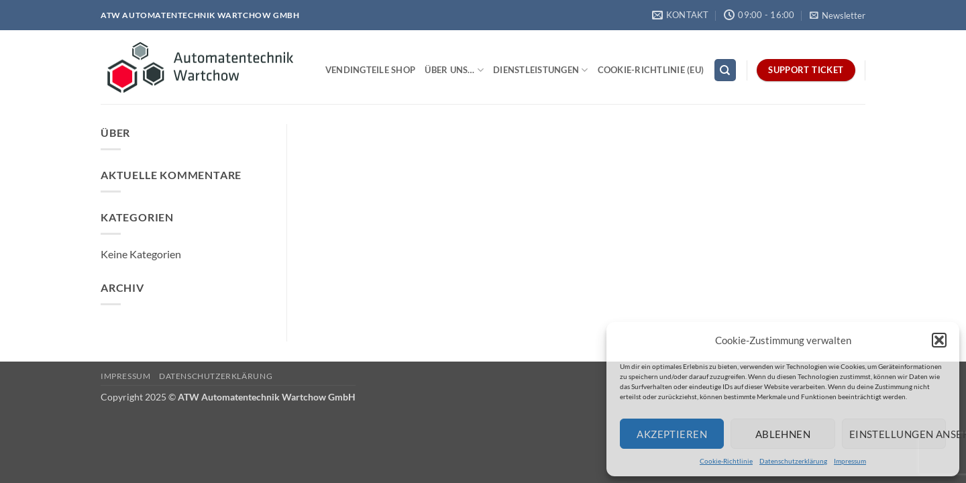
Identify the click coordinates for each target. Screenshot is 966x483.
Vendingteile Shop (370, 69)
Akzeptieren (672, 434)
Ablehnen (783, 434)
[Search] (725, 70)
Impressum (850, 461)
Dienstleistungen (540, 70)
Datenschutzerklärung (793, 461)
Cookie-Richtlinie (726, 461)
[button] (939, 340)
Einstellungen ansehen (897, 434)
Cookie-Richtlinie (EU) (651, 69)
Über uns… (454, 70)
